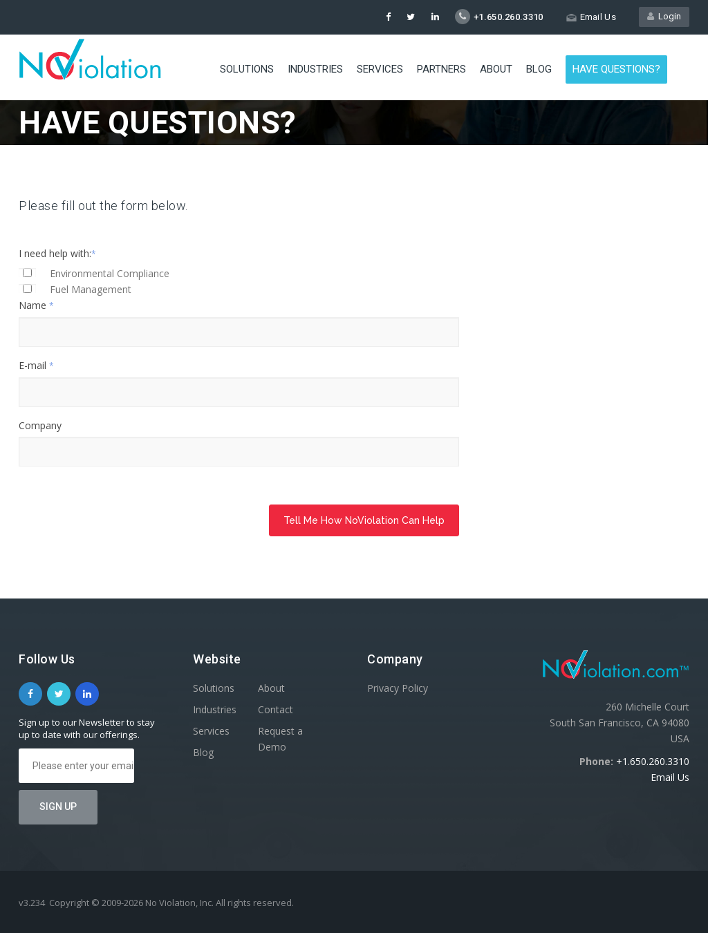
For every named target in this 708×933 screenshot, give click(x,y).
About (496, 69)
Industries (315, 69)
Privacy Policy (397, 688)
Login (664, 16)
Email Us (670, 777)
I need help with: (57, 253)
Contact (275, 709)
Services (380, 69)
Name (36, 305)
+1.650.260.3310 (652, 761)
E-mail (36, 365)
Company (40, 425)
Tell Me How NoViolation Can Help (364, 520)
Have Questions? (616, 69)
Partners (441, 69)
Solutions (247, 69)
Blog (539, 69)
